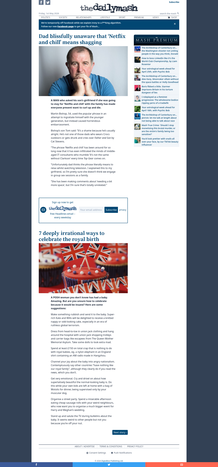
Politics (45, 17)
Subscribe (111, 209)
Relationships (83, 17)
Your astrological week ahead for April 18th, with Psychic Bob (158, 109)
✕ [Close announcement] (175, 24)
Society (63, 17)
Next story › (120, 432)
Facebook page (65, 26)
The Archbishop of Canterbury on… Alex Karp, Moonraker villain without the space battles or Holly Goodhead (160, 79)
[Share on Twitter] (109, 464)
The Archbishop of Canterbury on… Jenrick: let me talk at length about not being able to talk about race (159, 117)
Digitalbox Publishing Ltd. (112, 461)
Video (156, 17)
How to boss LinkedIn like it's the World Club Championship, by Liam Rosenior (159, 61)
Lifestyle (105, 17)
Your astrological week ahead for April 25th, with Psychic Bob (158, 70)
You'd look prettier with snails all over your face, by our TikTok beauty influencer (160, 141)
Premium (139, 17)
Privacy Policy (135, 446)
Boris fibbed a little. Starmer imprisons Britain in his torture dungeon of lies (157, 89)
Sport (122, 17)
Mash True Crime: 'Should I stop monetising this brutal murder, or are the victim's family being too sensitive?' (158, 130)
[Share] (181, 464)
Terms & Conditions (111, 446)
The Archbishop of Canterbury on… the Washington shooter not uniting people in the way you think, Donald (160, 50)
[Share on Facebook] (36, 464)
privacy (122, 209)
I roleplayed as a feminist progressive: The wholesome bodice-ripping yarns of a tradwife (160, 99)
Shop (172, 17)
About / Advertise (84, 446)
